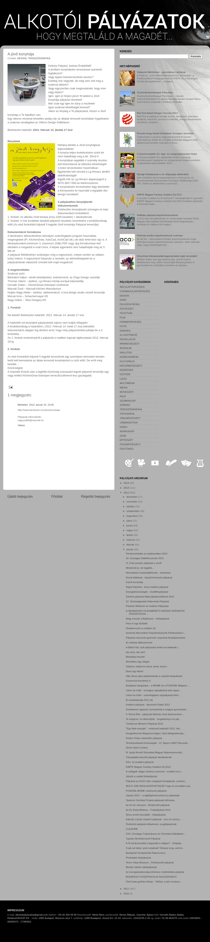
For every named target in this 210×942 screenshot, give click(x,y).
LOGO (123, 378)
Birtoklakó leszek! (135, 656)
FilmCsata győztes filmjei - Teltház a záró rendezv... (154, 881)
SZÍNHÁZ (125, 404)
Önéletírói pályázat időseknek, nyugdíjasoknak (151, 824)
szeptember (133, 511)
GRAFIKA (125, 330)
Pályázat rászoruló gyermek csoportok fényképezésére (155, 637)
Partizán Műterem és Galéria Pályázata (147, 606)
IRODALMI (126, 348)
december (132, 496)
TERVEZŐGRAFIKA (39, 58)
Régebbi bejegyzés (95, 496)
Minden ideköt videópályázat (141, 867)
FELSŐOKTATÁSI (129, 304)
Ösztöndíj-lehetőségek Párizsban (155, 92)
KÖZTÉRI (125, 374)
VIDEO (123, 426)
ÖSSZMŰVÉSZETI (130, 444)
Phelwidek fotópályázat (138, 857)
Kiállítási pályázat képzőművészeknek (157, 215)
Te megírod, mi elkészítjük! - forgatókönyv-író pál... (153, 719)
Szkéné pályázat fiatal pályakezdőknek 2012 (150, 596)
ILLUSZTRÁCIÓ (128, 334)
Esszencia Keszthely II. (138, 680)
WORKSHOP (127, 431)
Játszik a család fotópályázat (141, 776)
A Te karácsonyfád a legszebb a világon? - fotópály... (154, 843)
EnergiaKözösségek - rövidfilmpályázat (147, 591)
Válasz (21, 425)
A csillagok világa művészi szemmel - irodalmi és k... (154, 771)
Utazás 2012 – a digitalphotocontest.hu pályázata (152, 795)
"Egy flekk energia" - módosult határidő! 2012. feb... (154, 728)
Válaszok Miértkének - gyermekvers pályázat (161, 72)
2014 (126, 482)
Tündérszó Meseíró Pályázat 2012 (144, 723)
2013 (126, 487)
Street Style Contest (137, 747)
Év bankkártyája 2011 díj (139, 700)
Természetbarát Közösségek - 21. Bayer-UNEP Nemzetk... (157, 743)
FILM (122, 317)
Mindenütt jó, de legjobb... (140, 567)
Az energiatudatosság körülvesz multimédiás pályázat (155, 871)
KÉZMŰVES (126, 369)
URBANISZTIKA (129, 422)
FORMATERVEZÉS (130, 321)
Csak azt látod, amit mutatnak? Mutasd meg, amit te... (155, 848)
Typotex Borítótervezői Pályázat (143, 838)
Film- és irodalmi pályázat (140, 762)
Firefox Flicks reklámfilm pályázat (144, 738)
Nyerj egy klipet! (134, 671)
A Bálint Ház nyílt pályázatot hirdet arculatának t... (153, 647)
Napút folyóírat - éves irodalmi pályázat (147, 586)
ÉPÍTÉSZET (126, 439)
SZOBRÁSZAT (128, 400)
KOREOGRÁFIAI (129, 356)
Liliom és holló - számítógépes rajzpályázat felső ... (153, 695)
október (130, 506)
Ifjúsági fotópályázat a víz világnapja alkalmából (163, 174)
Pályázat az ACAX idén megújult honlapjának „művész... (156, 781)
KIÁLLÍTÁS (126, 352)
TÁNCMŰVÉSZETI (130, 418)
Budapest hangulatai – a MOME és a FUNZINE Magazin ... (158, 685)
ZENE (123, 435)
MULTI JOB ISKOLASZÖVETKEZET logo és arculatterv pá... (159, 786)
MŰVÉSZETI (127, 391)
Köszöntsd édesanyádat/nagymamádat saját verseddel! (167, 256)
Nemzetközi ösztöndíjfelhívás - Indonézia (148, 572)
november (132, 501)
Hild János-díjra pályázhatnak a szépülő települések (154, 676)
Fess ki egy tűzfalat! (136, 623)
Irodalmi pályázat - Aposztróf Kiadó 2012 (148, 704)
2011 (126, 888)
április (130, 534)
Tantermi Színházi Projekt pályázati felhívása (150, 800)
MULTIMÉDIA (127, 383)
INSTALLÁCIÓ (127, 339)
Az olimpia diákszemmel (139, 642)
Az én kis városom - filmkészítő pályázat (147, 805)
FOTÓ (123, 326)
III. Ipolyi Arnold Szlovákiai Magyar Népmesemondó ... (155, 752)
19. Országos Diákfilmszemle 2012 (145, 558)
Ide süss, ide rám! (135, 652)
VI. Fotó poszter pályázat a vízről (143, 563)
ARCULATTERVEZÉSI (132, 286)
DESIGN (22, 58)
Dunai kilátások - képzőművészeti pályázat (149, 577)
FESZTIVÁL (126, 313)
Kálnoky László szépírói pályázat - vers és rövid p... (154, 819)
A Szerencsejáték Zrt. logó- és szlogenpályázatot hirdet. (167, 153)
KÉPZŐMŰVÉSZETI (131, 365)
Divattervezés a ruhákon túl (141, 628)
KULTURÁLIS (127, 361)
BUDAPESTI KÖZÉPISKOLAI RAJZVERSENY (151, 876)
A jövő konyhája (134, 582)
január (130, 549)
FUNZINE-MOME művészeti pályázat (146, 790)
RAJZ (123, 396)
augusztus (132, 515)
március (131, 539)
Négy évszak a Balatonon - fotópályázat (147, 618)
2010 (126, 893)
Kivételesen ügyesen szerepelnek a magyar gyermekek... (157, 709)
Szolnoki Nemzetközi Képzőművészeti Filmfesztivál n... (156, 632)
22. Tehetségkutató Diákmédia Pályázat (147, 601)
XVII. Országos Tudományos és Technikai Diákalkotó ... (156, 833)
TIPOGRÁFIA (127, 413)
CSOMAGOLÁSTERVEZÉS (135, 291)
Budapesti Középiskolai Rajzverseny (145, 852)
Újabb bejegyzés (20, 496)
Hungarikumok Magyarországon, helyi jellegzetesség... (155, 733)
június (130, 525)
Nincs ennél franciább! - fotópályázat (145, 814)
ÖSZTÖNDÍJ (127, 448)
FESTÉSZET (127, 308)
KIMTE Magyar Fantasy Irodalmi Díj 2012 (159, 194)
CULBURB (132, 829)
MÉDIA (123, 387)
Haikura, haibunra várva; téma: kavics (146, 666)
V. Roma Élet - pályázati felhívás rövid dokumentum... (155, 714)
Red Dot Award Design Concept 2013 (157, 113)
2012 (126, 492)
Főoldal (57, 496)
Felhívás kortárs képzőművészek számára (160, 235)
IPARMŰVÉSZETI (129, 343)
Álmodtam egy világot (137, 661)
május (130, 530)
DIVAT (123, 299)
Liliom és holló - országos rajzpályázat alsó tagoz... (153, 690)
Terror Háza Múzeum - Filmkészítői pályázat (150, 862)
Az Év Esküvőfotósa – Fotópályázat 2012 (148, 809)
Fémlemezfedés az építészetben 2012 (146, 553)
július (129, 520)
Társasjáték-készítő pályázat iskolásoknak (149, 757)
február (130, 544)
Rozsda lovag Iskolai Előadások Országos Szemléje (165, 133)
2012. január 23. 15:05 (41, 404)
